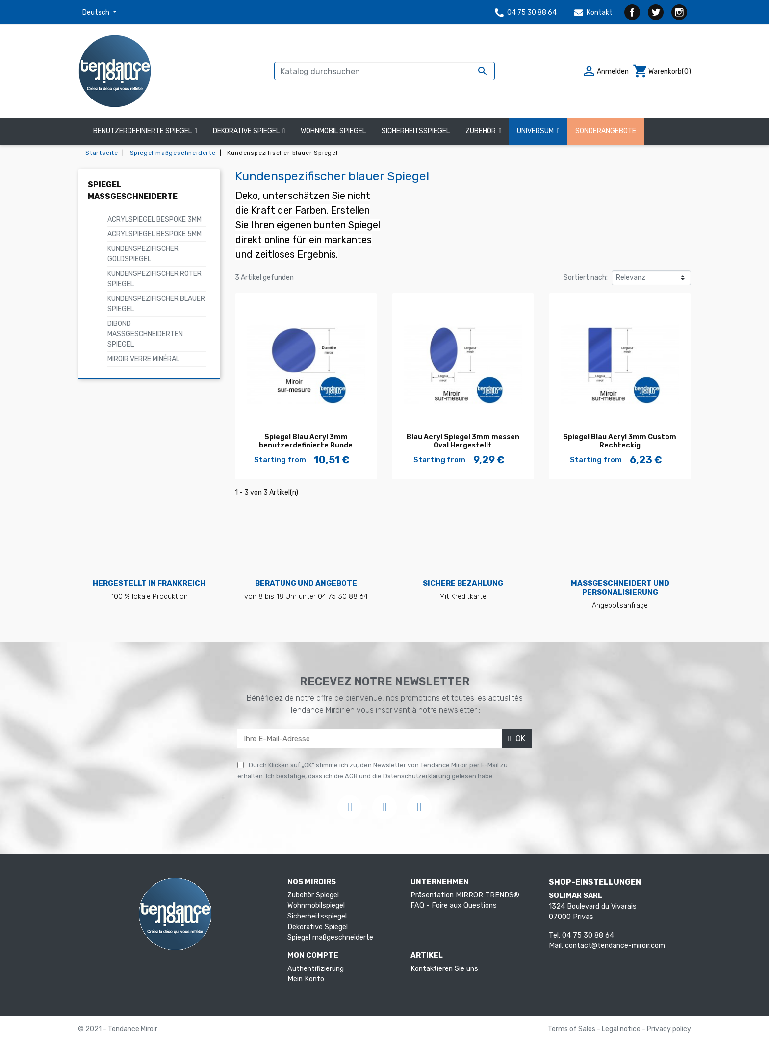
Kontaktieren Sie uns (444, 969)
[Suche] (384, 71)
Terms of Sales (572, 1029)
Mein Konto (305, 979)
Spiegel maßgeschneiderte (330, 937)
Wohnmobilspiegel (316, 905)
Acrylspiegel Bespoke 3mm (154, 219)
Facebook (632, 12)
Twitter (656, 12)
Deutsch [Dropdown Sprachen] (96, 12)
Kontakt (593, 12)
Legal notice (622, 1029)
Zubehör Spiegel (313, 895)
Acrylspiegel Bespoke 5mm (154, 234)
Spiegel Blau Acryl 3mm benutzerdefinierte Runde (306, 441)
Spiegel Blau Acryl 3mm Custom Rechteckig (619, 441)
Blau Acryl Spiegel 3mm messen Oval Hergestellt (463, 441)
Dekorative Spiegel (317, 927)
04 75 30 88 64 (526, 12)
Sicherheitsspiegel (317, 916)
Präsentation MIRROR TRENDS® (464, 895)
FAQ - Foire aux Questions (453, 905)
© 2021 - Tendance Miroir (117, 1029)
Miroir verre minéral (143, 359)
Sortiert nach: (586, 277)
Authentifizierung (315, 969)
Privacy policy (669, 1029)
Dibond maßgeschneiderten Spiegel (145, 334)
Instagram (679, 12)
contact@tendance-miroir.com (615, 946)
